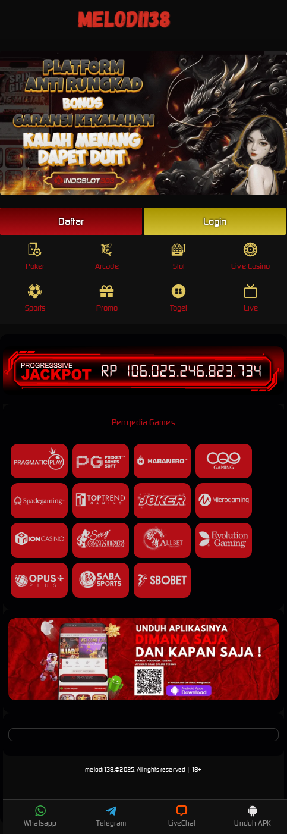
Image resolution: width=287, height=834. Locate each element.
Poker (35, 256)
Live (250, 298)
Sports (35, 298)
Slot (178, 256)
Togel (179, 298)
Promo (107, 298)
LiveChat (182, 816)
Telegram (111, 816)
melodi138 (99, 769)
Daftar (71, 221)
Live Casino (250, 256)
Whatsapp (40, 816)
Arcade (107, 256)
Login (215, 221)
